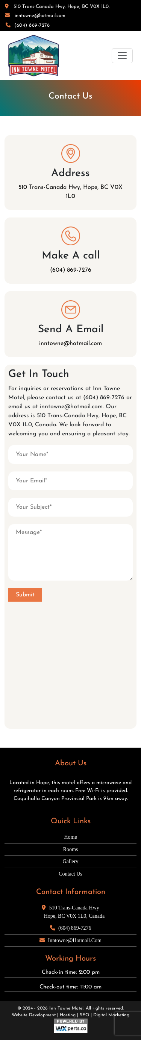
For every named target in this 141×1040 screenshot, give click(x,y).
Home (70, 837)
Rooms (70, 849)
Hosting (68, 1015)
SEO (84, 1015)
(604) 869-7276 (28, 25)
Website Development (34, 1015)
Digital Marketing (111, 1015)
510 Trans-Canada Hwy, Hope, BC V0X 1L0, (57, 6)
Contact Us (70, 874)
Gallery (71, 861)
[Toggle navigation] (122, 55)
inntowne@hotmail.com (35, 15)
